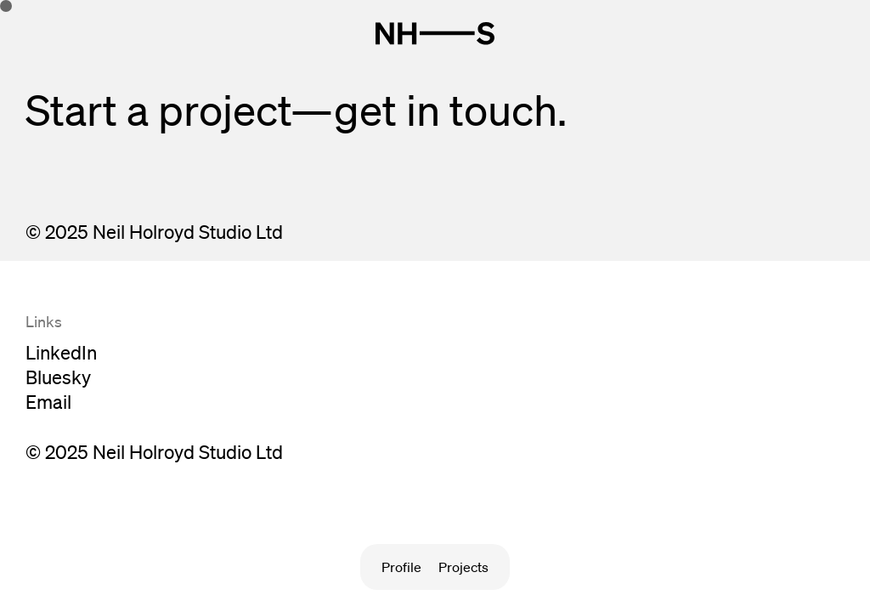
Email (48, 401)
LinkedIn (61, 352)
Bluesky (58, 377)
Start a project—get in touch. (296, 109)
